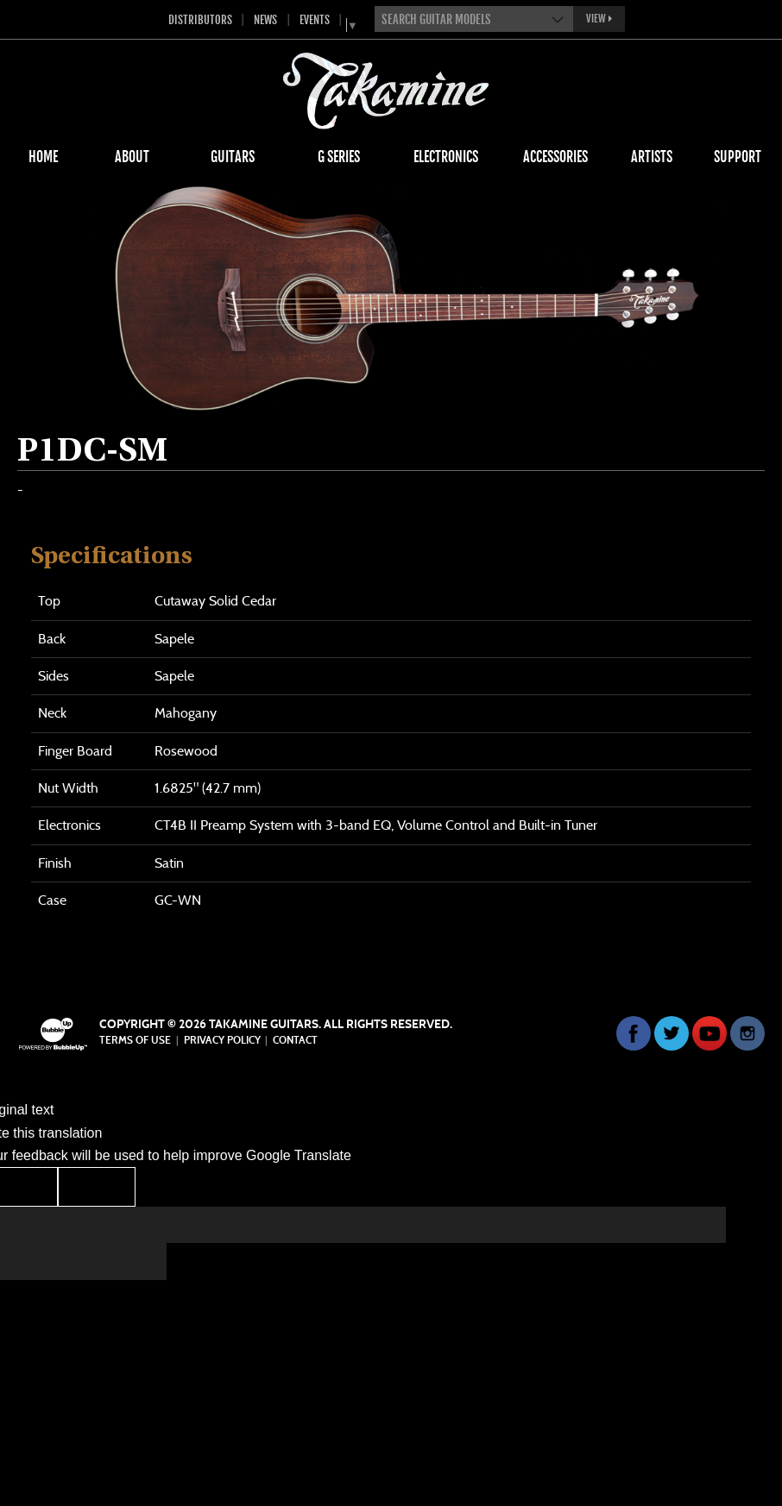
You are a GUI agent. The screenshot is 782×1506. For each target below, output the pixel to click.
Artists (651, 157)
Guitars (233, 157)
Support (737, 157)
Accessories (555, 157)
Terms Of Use (135, 1040)
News (265, 20)
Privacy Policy (222, 1040)
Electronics (445, 157)
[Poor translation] (97, 1186)
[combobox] (474, 19)
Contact (295, 1040)
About (132, 157)
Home (43, 157)
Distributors (200, 20)
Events (315, 20)
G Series (339, 157)
